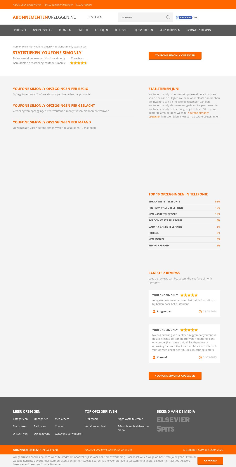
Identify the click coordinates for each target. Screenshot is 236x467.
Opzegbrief (41, 419)
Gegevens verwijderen (68, 433)
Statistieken (20, 426)
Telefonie (121, 30)
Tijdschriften (144, 30)
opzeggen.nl (44, 17)
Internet (20, 30)
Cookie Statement (52, 464)
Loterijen (101, 30)
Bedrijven (40, 426)
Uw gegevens (42, 433)
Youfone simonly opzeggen (175, 55)
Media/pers (62, 419)
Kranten (65, 30)
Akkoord (210, 460)
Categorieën (20, 419)
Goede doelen (43, 30)
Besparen (95, 17)
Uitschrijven (20, 433)
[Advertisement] (184, 154)
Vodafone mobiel (95, 426)
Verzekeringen (170, 30)
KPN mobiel (92, 419)
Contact (59, 426)
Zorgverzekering (199, 30)
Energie (83, 30)
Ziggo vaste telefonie (130, 419)
